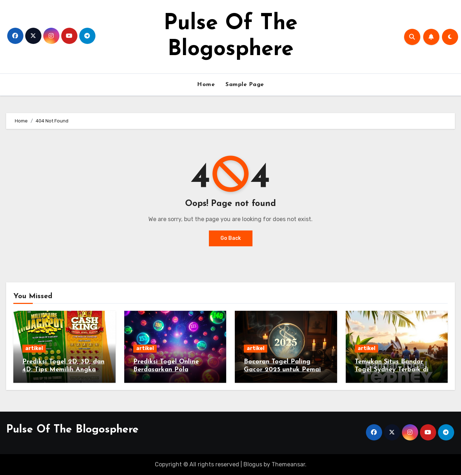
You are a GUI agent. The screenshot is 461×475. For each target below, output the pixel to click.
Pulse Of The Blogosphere (72, 429)
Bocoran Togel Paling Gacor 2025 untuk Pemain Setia (284, 369)
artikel (34, 348)
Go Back (230, 238)
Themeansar (288, 464)
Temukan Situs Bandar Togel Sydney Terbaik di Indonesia (392, 369)
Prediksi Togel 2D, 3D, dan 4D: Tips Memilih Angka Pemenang (63, 369)
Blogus (252, 464)
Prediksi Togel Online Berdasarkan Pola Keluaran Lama (166, 369)
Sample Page (244, 85)
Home (206, 85)
